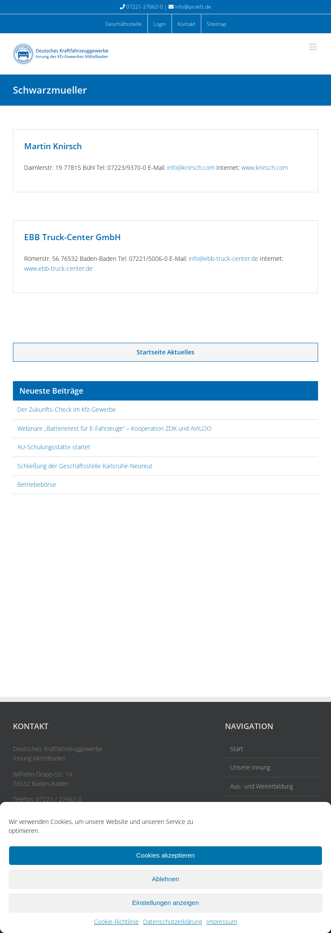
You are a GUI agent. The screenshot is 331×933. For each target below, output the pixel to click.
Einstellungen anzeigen (165, 902)
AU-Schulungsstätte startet (54, 447)
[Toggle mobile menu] (313, 46)
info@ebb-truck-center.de (223, 258)
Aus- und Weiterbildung (261, 786)
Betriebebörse (36, 484)
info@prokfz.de (193, 6)
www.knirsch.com (264, 167)
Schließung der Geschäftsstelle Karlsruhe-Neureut (85, 466)
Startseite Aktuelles (165, 352)
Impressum (221, 921)
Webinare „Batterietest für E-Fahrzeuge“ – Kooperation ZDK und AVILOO (114, 428)
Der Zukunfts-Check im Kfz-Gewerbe (66, 409)
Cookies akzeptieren (165, 855)
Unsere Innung (250, 767)
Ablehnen (165, 879)
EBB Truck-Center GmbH (72, 237)
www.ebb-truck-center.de (58, 268)
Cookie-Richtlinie (116, 921)
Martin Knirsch (53, 146)
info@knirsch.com (191, 167)
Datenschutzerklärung (172, 921)
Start (236, 749)
